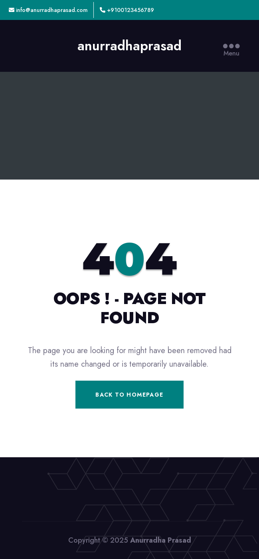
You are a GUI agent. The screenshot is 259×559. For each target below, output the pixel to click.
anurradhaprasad (129, 46)
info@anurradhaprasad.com (48, 10)
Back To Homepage (129, 395)
